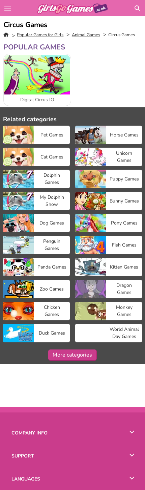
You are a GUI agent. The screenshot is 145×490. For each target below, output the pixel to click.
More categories (72, 355)
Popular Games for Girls (40, 35)
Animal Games (86, 35)
